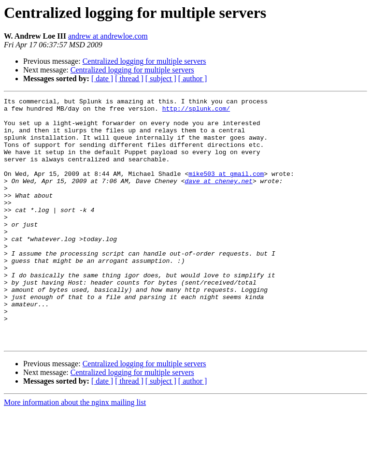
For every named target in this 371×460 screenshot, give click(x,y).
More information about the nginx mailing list (75, 451)
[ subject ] (160, 78)
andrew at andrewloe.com (108, 36)
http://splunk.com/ (196, 111)
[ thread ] (129, 78)
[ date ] (102, 78)
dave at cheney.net (218, 198)
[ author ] (192, 78)
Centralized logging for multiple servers (144, 61)
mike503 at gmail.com (226, 189)
